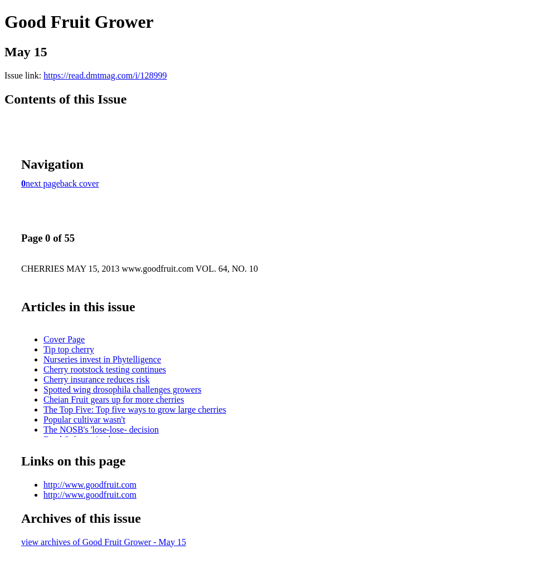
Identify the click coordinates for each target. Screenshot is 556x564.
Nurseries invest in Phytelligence (102, 359)
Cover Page (64, 339)
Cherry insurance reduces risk (96, 379)
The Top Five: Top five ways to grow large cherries (134, 409)
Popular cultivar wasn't (84, 419)
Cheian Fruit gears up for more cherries (113, 399)
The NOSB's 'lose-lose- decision (101, 429)
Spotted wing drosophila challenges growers (122, 389)
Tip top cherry (68, 349)
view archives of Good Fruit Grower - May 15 (103, 542)
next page (43, 183)
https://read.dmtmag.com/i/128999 (105, 75)
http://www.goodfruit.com (89, 484)
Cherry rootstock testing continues (104, 369)
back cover (79, 183)
